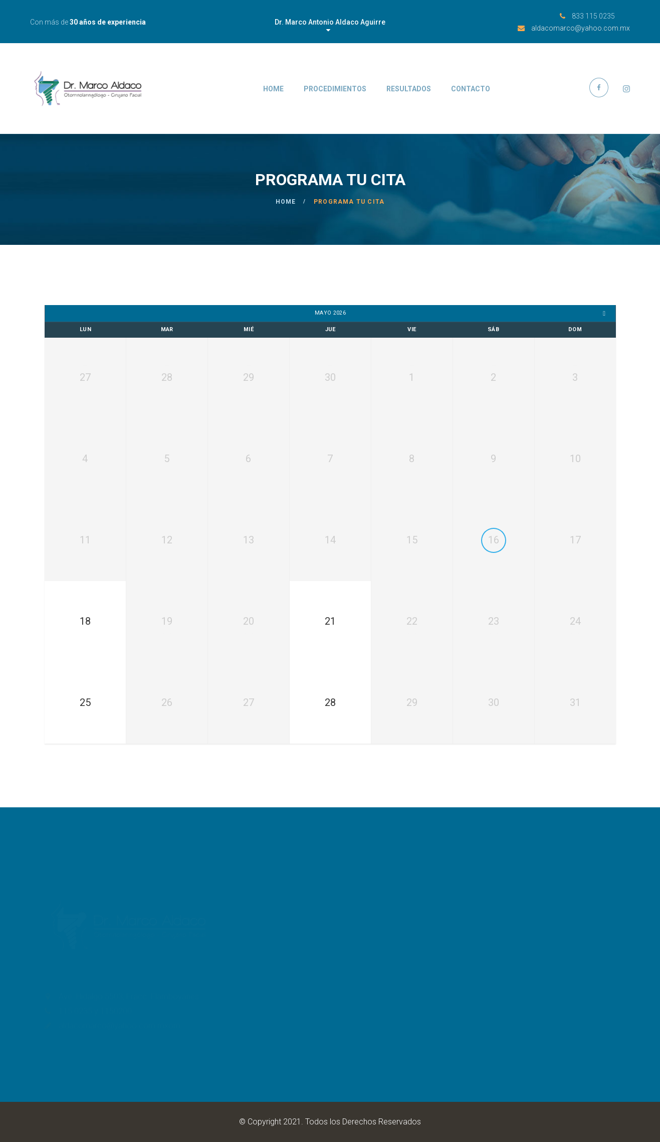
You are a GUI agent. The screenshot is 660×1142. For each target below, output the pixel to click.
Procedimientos (335, 89)
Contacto (470, 89)
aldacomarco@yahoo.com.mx (580, 28)
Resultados (408, 89)
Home (273, 89)
